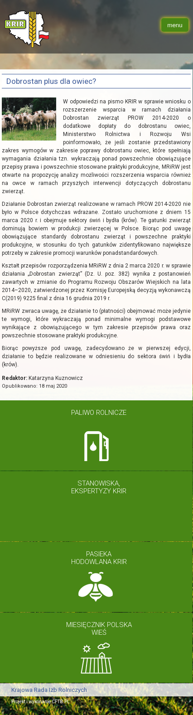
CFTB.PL (61, 701)
